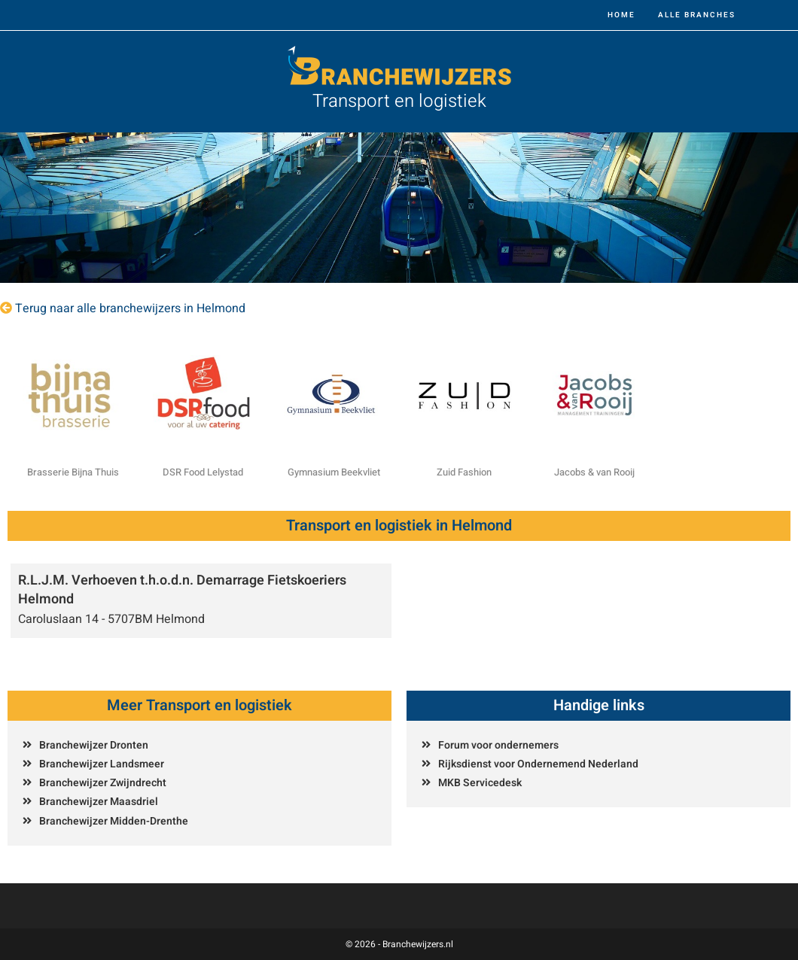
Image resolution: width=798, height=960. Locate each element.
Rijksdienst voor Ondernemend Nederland (538, 764)
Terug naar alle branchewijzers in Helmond (130, 308)
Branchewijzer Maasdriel (98, 802)
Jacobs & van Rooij (594, 472)
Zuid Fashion (464, 472)
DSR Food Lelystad (203, 472)
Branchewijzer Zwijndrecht (102, 783)
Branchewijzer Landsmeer (101, 764)
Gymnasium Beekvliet (334, 472)
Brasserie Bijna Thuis (73, 472)
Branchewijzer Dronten (93, 745)
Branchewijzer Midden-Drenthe (113, 821)
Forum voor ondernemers (498, 745)
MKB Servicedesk (480, 783)
